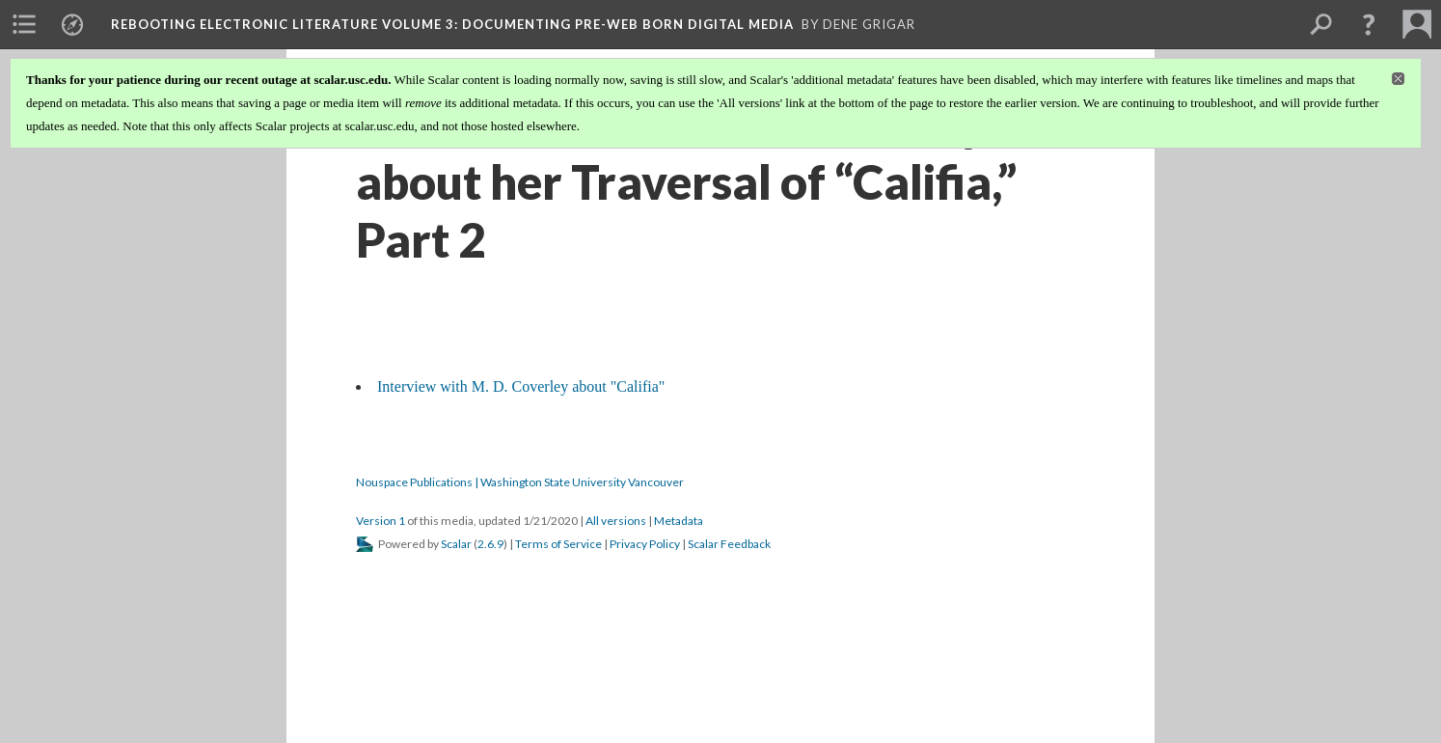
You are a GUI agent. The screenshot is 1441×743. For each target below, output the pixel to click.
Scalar (456, 544)
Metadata (678, 520)
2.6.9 (490, 544)
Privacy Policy (645, 544)
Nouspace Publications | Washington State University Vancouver (520, 482)
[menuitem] (24, 24)
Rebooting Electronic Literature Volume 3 (452, 24)
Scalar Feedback (729, 544)
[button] (1369, 24)
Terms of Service (558, 544)
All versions (615, 520)
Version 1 (380, 520)
